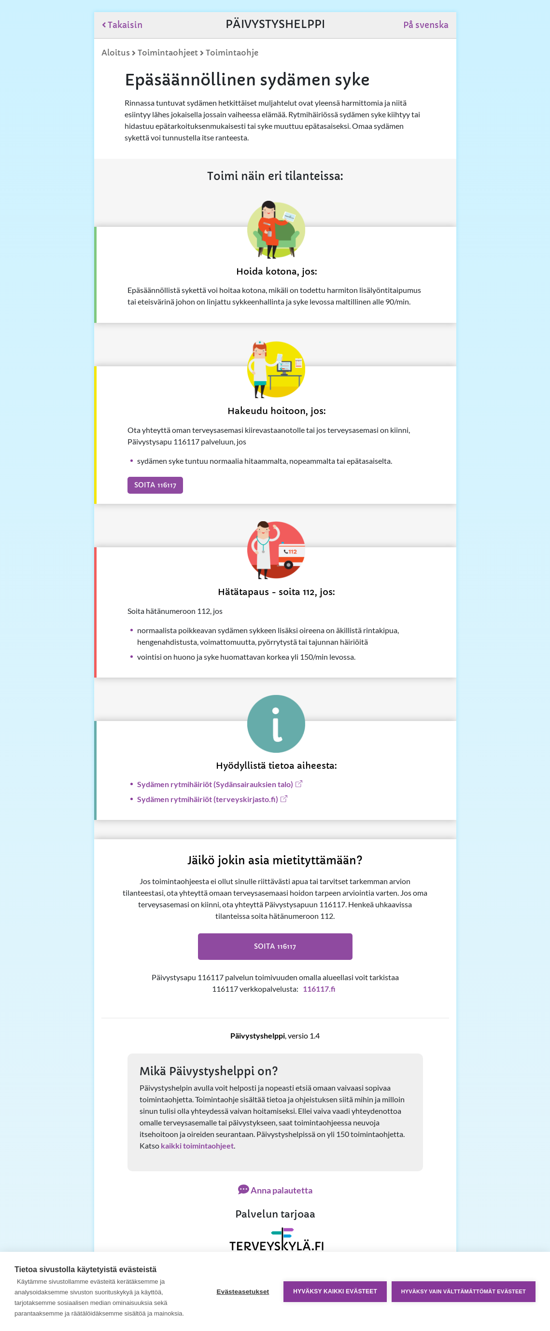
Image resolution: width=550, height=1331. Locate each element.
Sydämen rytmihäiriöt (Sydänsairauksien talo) (215, 784)
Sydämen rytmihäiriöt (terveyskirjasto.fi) (207, 799)
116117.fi (319, 988)
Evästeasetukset (242, 1291)
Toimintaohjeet (168, 52)
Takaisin (122, 25)
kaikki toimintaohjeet (197, 1145)
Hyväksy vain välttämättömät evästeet (463, 1291)
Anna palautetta (275, 1190)
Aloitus (115, 52)
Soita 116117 (155, 485)
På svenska (426, 25)
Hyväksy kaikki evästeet (335, 1291)
